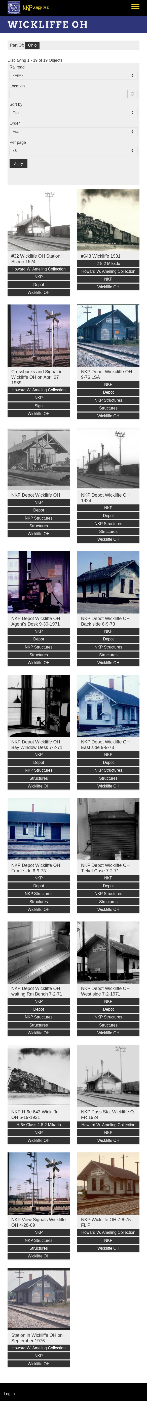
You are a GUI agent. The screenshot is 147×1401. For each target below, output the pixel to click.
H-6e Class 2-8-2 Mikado (38, 1125)
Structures (108, 408)
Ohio (32, 45)
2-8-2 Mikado (108, 263)
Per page (18, 142)
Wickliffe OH (39, 292)
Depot (38, 285)
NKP (38, 277)
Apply (18, 164)
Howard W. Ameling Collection (38, 269)
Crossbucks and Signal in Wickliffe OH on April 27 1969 (36, 377)
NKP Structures (108, 400)
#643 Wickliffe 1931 (101, 256)
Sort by (16, 104)
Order (15, 123)
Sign (38, 406)
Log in (9, 1394)
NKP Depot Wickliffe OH (35, 495)
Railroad (17, 67)
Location (17, 86)
